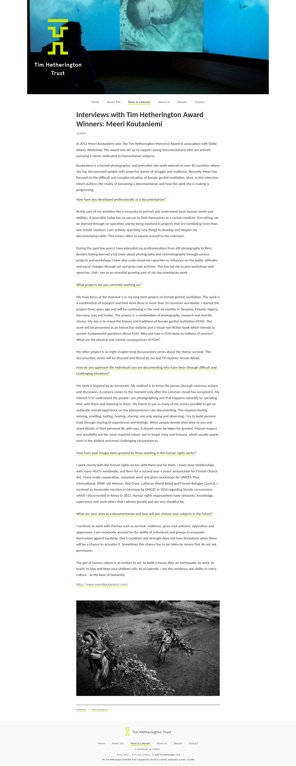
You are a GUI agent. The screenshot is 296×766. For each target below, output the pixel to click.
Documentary (100, 709)
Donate (182, 102)
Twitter (156, 749)
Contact (200, 102)
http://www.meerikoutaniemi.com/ (102, 584)
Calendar (81, 709)
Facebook (142, 749)
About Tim (113, 102)
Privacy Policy (123, 754)
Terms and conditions (141, 754)
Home (95, 102)
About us (164, 102)
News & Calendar (139, 102)
